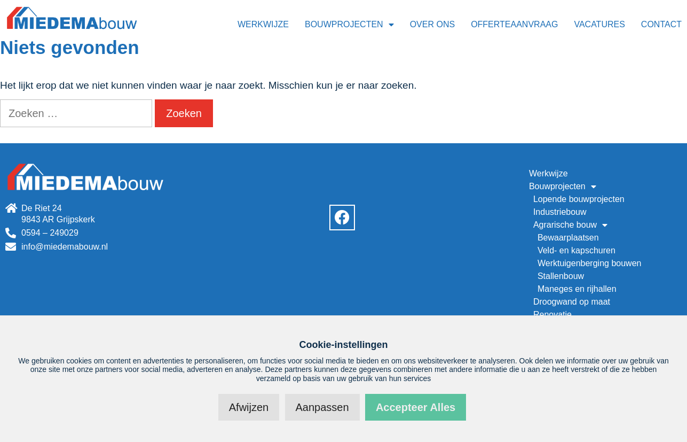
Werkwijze (263, 24)
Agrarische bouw (570, 225)
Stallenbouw (561, 276)
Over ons (432, 24)
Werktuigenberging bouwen (590, 263)
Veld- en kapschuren (576, 250)
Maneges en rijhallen (577, 288)
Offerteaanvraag (514, 24)
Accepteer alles (415, 407)
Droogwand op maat (571, 301)
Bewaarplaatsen (568, 237)
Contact (661, 24)
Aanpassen (322, 407)
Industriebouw (560, 211)
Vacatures (599, 24)
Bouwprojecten (349, 24)
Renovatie (552, 314)
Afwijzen (249, 407)
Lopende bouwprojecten (579, 199)
